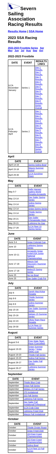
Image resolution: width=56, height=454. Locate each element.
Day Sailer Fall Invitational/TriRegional (35, 403)
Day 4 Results (38, 83)
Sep (35, 50)
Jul (22, 50)
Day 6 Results (38, 92)
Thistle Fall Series (37, 355)
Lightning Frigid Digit (33, 411)
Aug (28, 50)
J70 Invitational (31, 392)
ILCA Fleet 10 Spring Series (35, 227)
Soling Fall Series (37, 358)
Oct (41, 50)
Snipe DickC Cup (35, 350)
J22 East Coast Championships (34, 441)
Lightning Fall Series (33, 399)
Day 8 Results (38, 102)
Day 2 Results (38, 73)
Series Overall (38, 106)
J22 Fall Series (31, 395)
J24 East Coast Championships (34, 435)
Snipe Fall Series (32, 386)
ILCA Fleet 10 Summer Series (36, 326)
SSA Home (36, 31)
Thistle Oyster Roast (37, 427)
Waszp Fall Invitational (34, 414)
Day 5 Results (38, 87)
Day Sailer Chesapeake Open (37, 218)
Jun (16, 50)
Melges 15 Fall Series (34, 389)
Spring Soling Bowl (38, 165)
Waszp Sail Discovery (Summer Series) (36, 263)
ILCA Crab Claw (31, 408)
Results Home (17, 31)
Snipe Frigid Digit (35, 431)
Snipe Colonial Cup (36, 242)
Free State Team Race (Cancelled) (37, 342)
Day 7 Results (38, 97)
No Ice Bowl (33, 275)
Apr (42, 48)
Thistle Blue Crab (32, 382)
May (10, 50)
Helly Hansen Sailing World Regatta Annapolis (37, 191)
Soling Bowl (32, 445)
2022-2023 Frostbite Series (23, 48)
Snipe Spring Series (38, 209)
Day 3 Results (38, 78)
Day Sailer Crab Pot (36, 278)
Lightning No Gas (37, 223)
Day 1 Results (38, 68)
